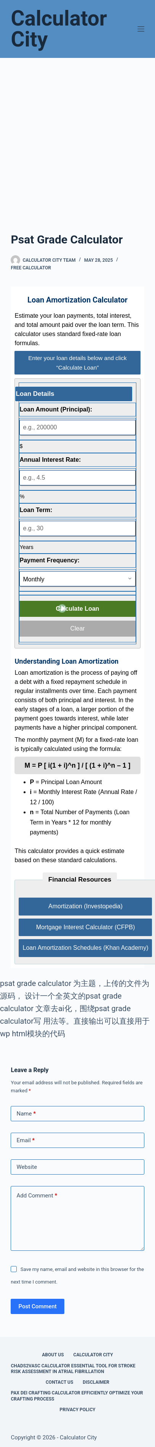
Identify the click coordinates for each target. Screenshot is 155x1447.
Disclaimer (96, 1382)
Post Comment (37, 1306)
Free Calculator (31, 268)
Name (26, 1114)
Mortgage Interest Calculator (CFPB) (85, 927)
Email (25, 1140)
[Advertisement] (77, 139)
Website (26, 1167)
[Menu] (140, 29)
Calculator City (59, 28)
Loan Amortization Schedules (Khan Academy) (85, 947)
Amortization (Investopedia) (85, 906)
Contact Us (59, 1382)
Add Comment (36, 1195)
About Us (53, 1354)
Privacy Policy (78, 1409)
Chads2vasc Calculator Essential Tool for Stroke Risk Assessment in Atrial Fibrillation (73, 1369)
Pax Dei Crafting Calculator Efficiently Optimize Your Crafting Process (77, 1396)
